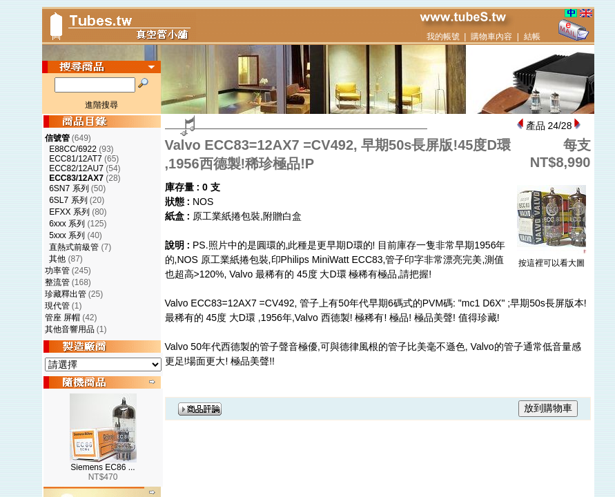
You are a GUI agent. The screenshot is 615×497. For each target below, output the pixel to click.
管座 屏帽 (62, 317)
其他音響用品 (70, 329)
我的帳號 (443, 36)
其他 (57, 259)
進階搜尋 (101, 105)
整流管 (57, 282)
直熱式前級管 (74, 247)
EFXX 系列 (69, 212)
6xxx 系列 (67, 223)
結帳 (532, 36)
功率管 (57, 270)
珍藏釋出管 (65, 294)
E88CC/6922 (73, 149)
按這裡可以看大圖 (551, 259)
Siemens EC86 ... (102, 467)
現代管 (57, 306)
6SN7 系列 (68, 188)
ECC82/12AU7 (76, 168)
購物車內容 (491, 36)
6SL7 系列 (68, 200)
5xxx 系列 (67, 235)
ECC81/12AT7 (75, 159)
